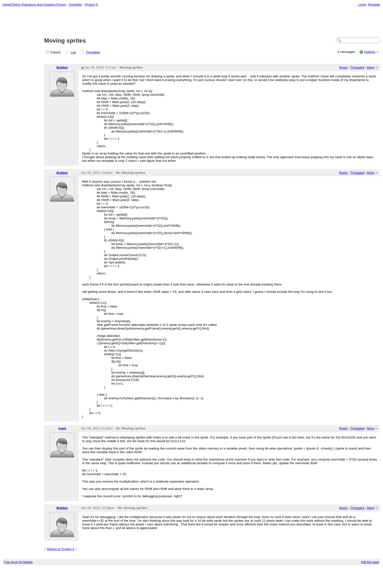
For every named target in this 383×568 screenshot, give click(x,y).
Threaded (93, 52)
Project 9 (91, 4)
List (73, 52)
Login (362, 4)
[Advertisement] (191, 22)
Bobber (62, 67)
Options (369, 52)
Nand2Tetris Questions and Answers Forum (34, 4)
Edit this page (370, 562)
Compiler (75, 4)
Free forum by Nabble (18, 562)
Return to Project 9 (60, 549)
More (370, 67)
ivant (62, 428)
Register (374, 4)
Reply (343, 67)
